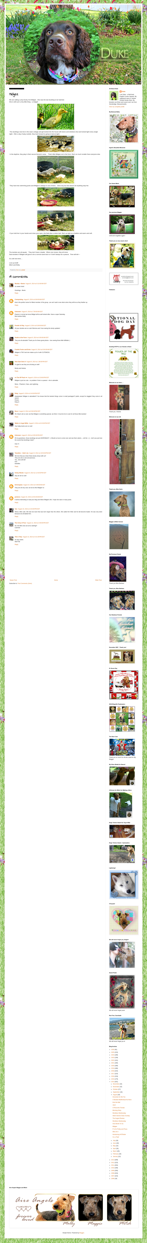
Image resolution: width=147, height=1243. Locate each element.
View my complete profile (116, 107)
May (114, 1146)
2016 (113, 1076)
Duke (123, 91)
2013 (113, 1160)
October (115, 1089)
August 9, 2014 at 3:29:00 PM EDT (38, 377)
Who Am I (116, 1132)
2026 (113, 1049)
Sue (16, 509)
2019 (113, 1068)
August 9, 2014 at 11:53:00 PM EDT (35, 473)
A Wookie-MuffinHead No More (122, 1100)
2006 (113, 1178)
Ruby (16, 393)
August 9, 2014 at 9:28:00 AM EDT (35, 325)
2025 (113, 1052)
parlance (17, 497)
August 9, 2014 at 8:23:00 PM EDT (39, 423)
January (115, 1156)
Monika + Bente (20, 283)
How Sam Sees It (20, 361)
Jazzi (114, 1105)
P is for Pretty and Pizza (120, 1129)
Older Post (98, 580)
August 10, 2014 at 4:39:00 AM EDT (34, 485)
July (114, 1140)
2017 (113, 1073)
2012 (113, 1162)
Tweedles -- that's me (21, 453)
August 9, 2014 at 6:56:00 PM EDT (29, 411)
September (116, 1092)
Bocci (16, 411)
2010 (113, 1168)
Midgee (115, 1126)
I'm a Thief (116, 1137)
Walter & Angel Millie (21, 423)
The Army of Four (20, 523)
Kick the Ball (116, 1102)
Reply (16, 293)
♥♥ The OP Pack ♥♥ (21, 377)
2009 (113, 1170)
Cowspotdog (19, 299)
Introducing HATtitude (119, 1134)
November (116, 1086)
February (116, 1154)
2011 (113, 1165)
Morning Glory (117, 1110)
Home (56, 580)
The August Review (118, 1118)
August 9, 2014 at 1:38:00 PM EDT (37, 361)
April (114, 1148)
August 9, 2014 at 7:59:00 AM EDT (32, 311)
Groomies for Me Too (119, 1097)
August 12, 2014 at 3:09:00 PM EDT (38, 523)
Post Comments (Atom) (25, 583)
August (115, 1094)
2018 (113, 1071)
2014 (113, 1081)
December (116, 1084)
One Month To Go (118, 1124)
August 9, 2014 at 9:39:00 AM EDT (38, 337)
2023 (113, 1057)
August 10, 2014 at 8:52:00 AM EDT (32, 497)
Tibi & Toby (18, 537)
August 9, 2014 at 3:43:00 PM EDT (29, 393)
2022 (113, 1060)
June (114, 1143)
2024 (113, 1055)
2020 (113, 1065)
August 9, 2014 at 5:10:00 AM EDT (36, 283)
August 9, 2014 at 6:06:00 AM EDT (34, 299)
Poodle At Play (19, 325)
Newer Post (13, 580)
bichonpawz (19, 485)
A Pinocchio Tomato (119, 1108)
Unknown (18, 311)
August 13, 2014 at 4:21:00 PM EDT (34, 537)
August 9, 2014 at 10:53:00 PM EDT (40, 453)
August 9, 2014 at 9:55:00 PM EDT (32, 435)
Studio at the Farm (21, 337)
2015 (113, 1079)
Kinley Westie (19, 473)
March (115, 1151)
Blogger (81, 1233)
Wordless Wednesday (119, 1113)
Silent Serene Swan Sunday (121, 1116)
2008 (113, 1173)
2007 (113, 1176)
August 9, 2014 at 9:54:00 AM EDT (41, 349)
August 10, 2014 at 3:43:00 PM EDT (29, 509)
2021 (113, 1063)
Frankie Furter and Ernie (23, 349)
